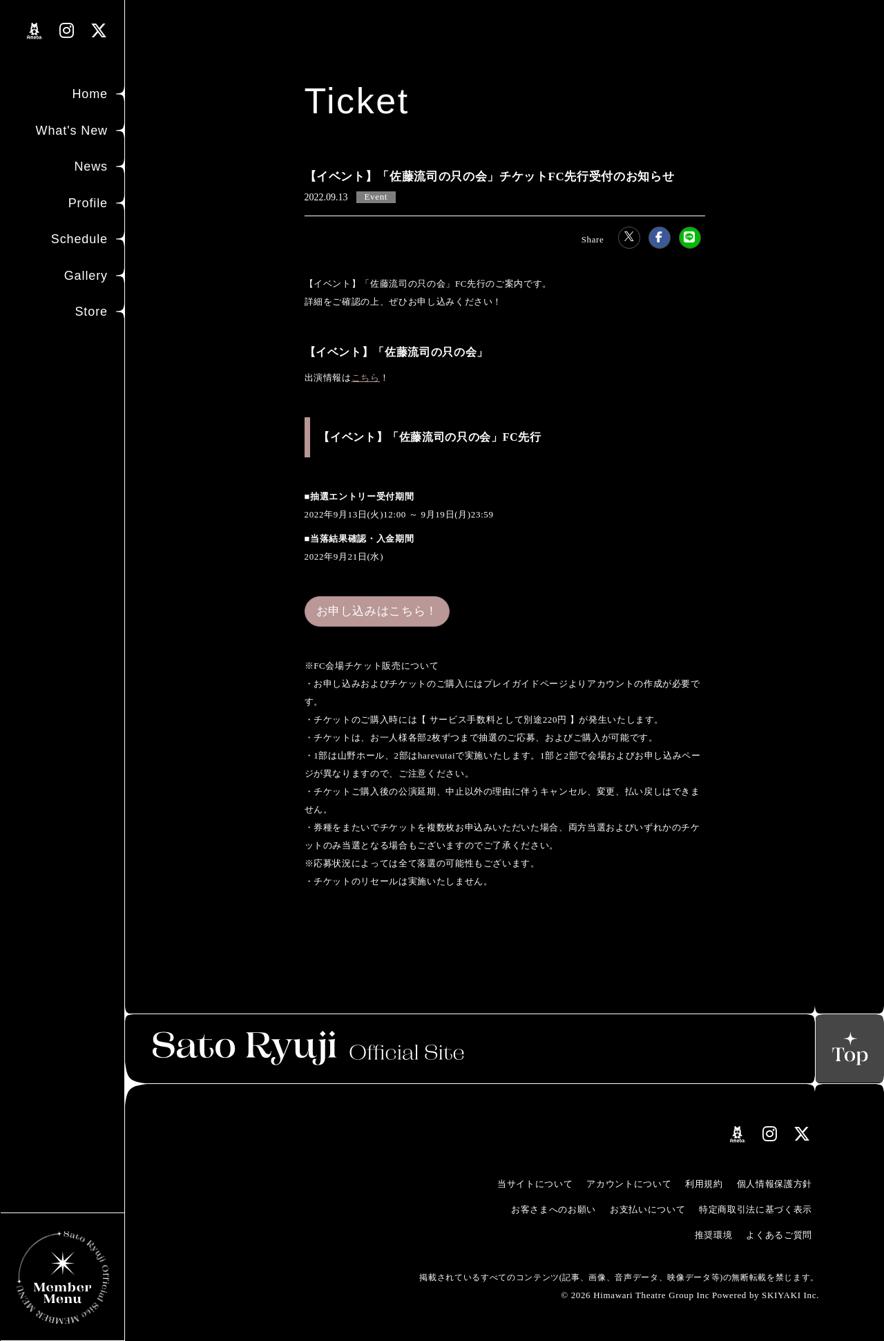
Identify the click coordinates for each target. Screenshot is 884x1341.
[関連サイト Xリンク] (99, 30)
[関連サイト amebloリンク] (35, 31)
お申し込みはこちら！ (377, 611)
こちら (366, 377)
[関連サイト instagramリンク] (67, 30)
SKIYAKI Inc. (790, 1295)
